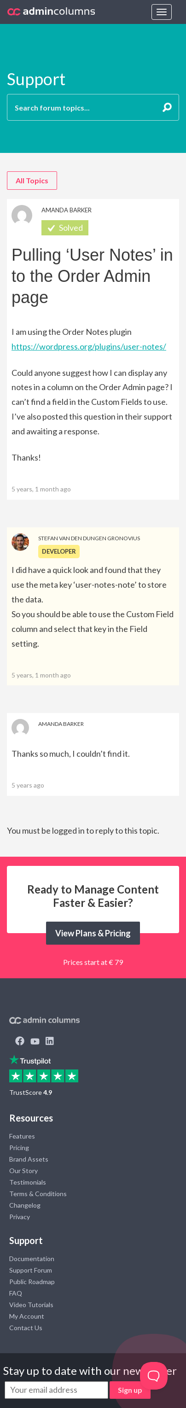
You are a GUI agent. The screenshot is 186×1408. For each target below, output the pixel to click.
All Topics (32, 180)
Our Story (23, 1170)
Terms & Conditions (38, 1194)
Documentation (31, 1258)
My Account (26, 1316)
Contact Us (25, 1328)
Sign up (130, 1389)
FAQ (15, 1293)
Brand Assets (28, 1159)
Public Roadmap (32, 1281)
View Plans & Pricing (93, 933)
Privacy (19, 1217)
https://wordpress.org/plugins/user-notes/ (89, 346)
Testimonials (27, 1182)
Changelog (25, 1205)
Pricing (19, 1147)
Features (22, 1136)
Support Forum (30, 1270)
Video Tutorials (31, 1305)
